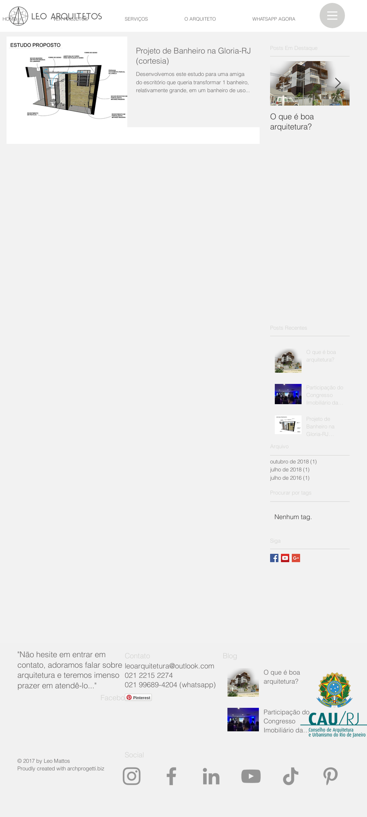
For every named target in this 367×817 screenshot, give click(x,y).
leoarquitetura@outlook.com (169, 665)
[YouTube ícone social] (285, 558)
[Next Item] (338, 83)
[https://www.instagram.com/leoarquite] (132, 776)
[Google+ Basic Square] (296, 558)
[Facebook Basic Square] (274, 558)
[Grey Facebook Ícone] (171, 776)
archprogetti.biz (85, 768)
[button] (332, 15)
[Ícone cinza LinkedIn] (211, 776)
